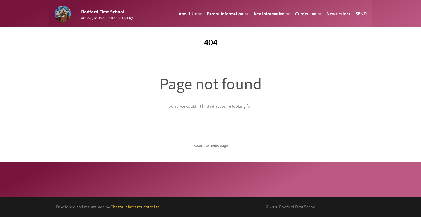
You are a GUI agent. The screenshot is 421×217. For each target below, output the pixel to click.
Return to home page (210, 145)
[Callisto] (63, 13)
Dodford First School (102, 12)
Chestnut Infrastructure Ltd (135, 207)
